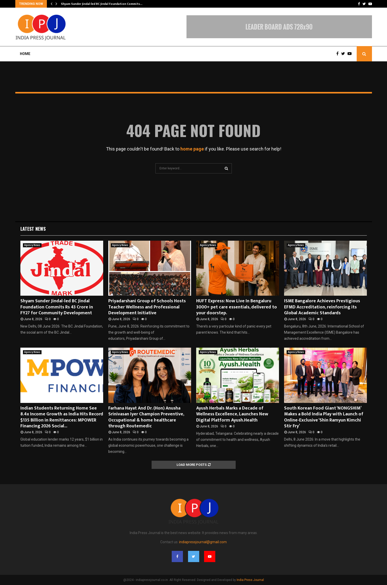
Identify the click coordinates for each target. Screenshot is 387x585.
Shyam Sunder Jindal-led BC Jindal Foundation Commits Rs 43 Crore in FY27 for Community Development (56, 307)
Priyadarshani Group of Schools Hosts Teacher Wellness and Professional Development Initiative (147, 307)
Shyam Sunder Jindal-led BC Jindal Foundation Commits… (101, 3)
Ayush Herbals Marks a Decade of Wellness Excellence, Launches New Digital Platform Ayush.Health (232, 414)
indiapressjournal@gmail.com (203, 542)
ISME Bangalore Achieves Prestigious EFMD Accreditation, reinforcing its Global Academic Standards (322, 307)
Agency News (32, 245)
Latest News (33, 228)
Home (25, 54)
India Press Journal (250, 580)
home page (192, 149)
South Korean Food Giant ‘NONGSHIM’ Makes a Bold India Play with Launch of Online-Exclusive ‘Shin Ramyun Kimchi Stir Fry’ (323, 417)
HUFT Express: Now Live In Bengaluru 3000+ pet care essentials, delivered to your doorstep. (236, 307)
